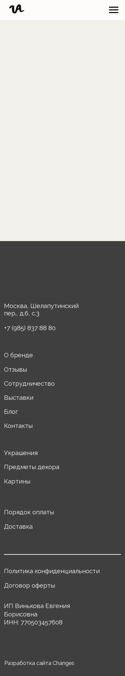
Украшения (21, 452)
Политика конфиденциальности (52, 571)
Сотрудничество (29, 383)
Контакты (18, 425)
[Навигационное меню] (113, 10)
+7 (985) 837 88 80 (30, 327)
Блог (11, 411)
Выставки (18, 397)
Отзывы (15, 369)
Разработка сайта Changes (39, 663)
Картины (17, 481)
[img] (23, 273)
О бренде (18, 355)
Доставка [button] (18, 526)
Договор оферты (29, 585)
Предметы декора (31, 466)
